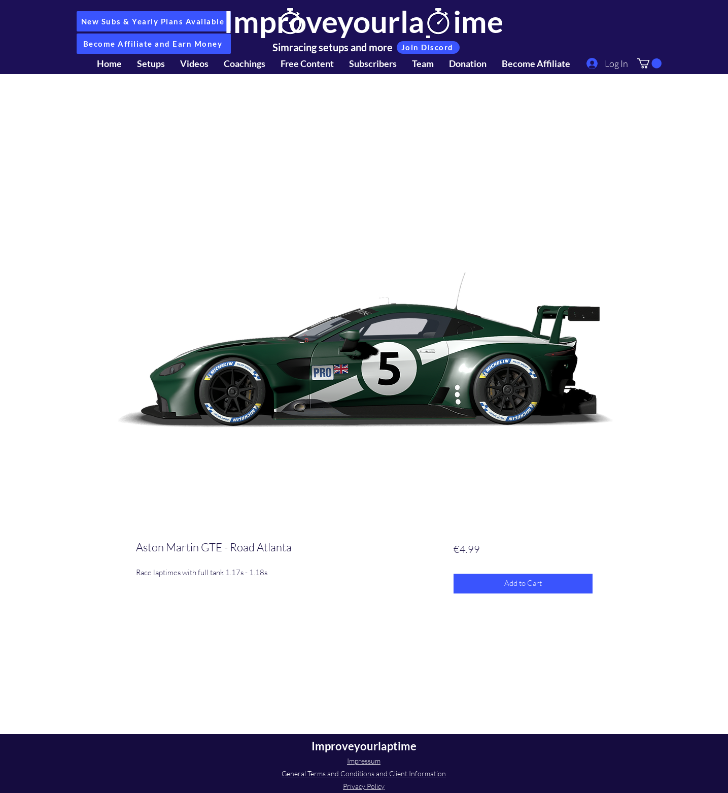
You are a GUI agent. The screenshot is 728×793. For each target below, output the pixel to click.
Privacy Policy (364, 786)
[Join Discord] (428, 47)
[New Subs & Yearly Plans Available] (154, 21)
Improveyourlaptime (363, 21)
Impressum (363, 760)
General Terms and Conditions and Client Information (364, 773)
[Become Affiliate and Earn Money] (154, 44)
